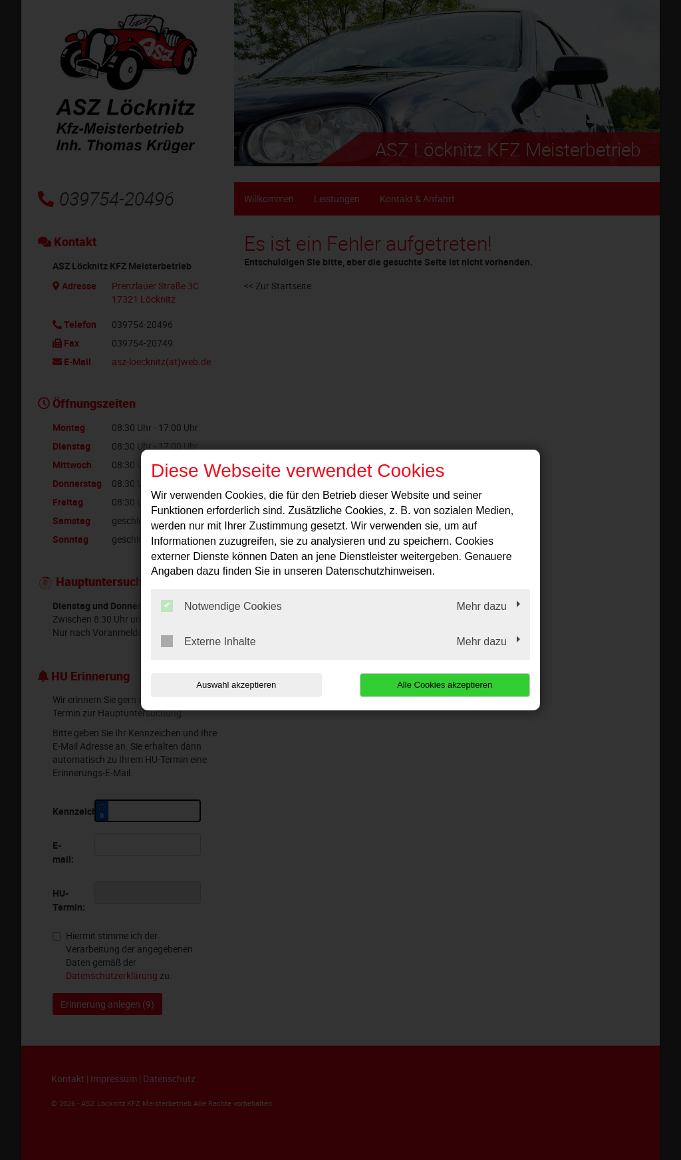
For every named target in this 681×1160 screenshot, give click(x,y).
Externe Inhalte (208, 641)
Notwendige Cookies (221, 606)
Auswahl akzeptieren (236, 685)
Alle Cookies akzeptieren (444, 685)
